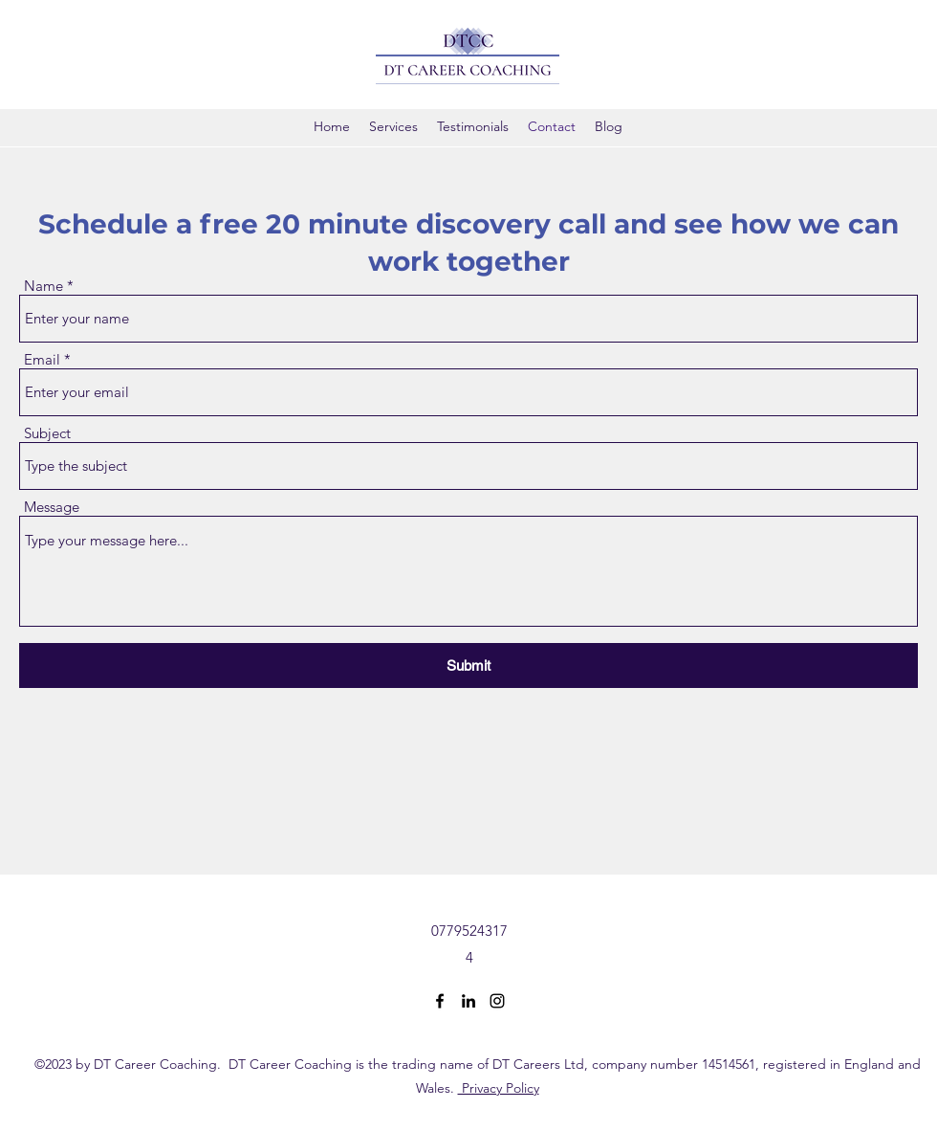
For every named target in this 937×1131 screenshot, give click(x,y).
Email (42, 359)
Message (51, 506)
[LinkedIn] (468, 1000)
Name (43, 285)
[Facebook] (439, 1000)
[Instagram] (497, 1000)
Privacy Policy (498, 1088)
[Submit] (468, 665)
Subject (47, 433)
